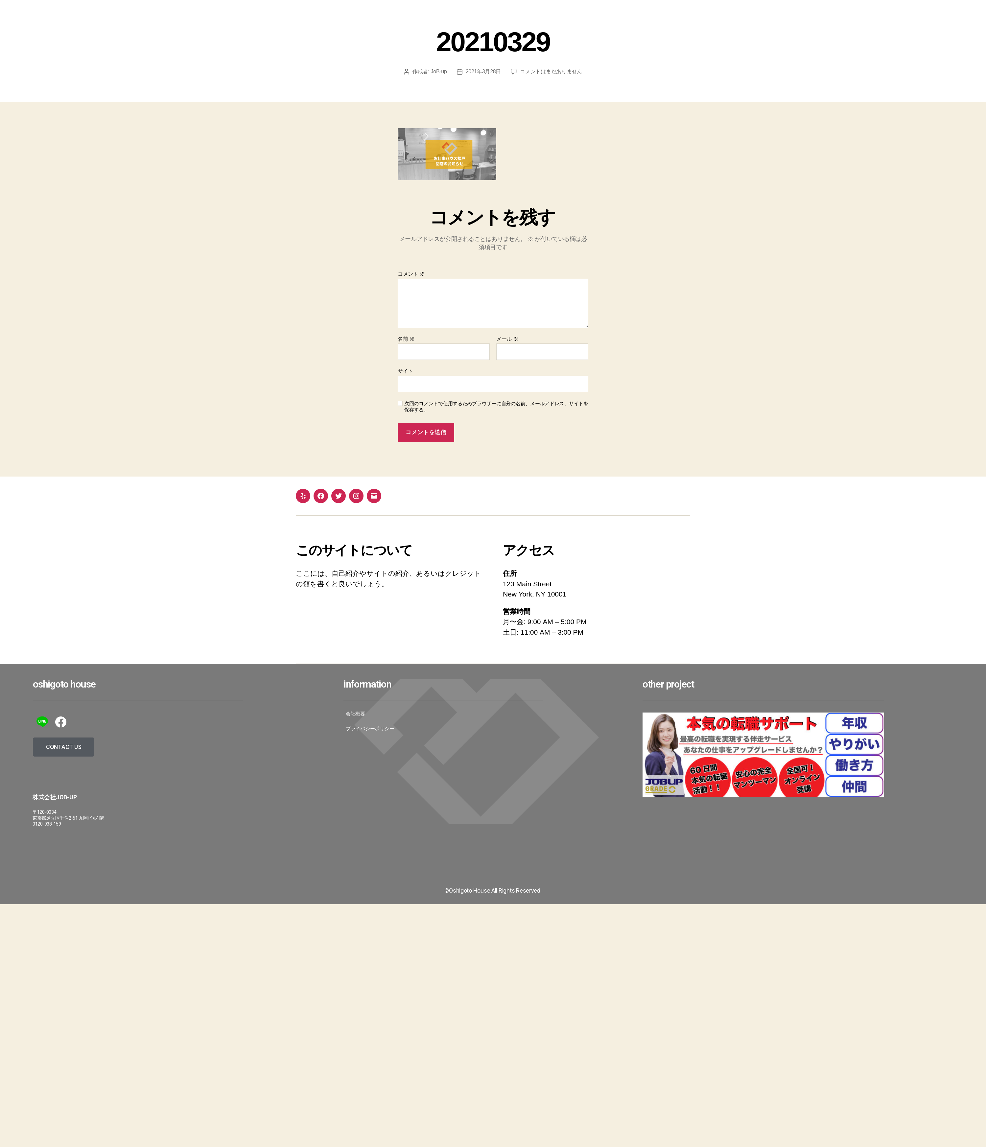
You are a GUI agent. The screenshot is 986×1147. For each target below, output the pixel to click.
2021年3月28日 (483, 71)
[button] (63, 747)
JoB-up (439, 71)
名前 (406, 339)
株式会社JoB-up (55, 797)
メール (507, 339)
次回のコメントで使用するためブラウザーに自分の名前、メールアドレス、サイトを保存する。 (496, 406)
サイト (405, 371)
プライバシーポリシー (370, 729)
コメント (411, 274)
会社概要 (355, 714)
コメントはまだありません (551, 71)
